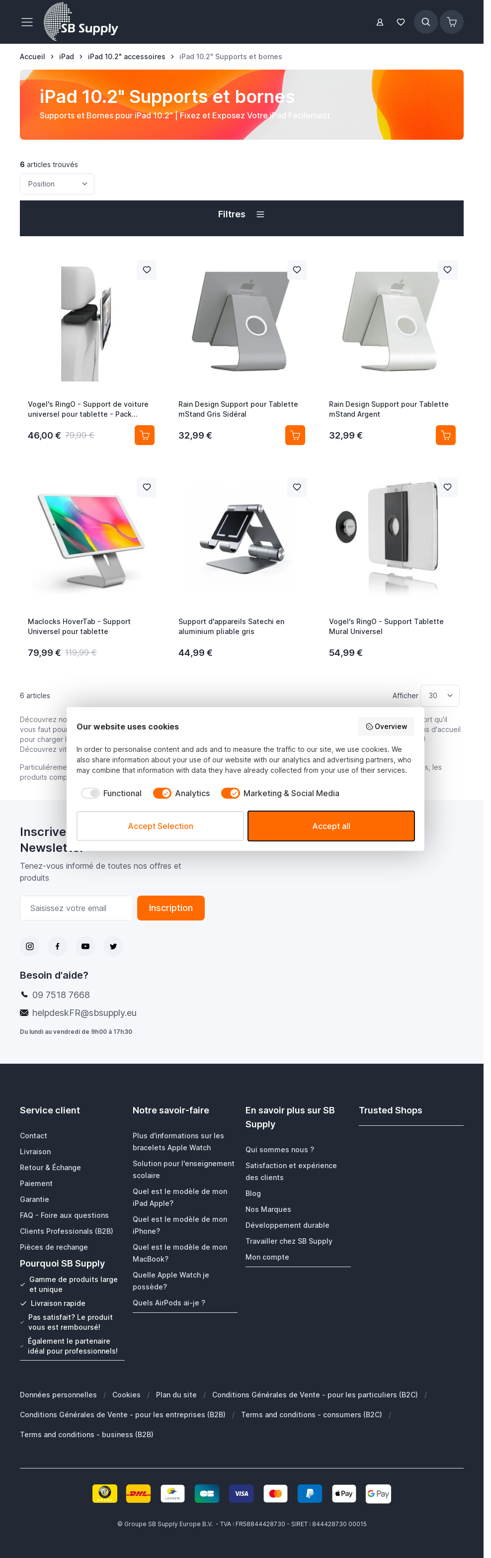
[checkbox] (109, 793)
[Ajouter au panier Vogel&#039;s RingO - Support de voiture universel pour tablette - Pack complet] (145, 435)
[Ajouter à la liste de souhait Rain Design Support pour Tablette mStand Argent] (448, 270)
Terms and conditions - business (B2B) (87, 1434)
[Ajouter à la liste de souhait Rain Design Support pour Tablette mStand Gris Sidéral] (297, 270)
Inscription (171, 908)
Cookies (126, 1394)
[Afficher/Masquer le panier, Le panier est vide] (452, 22)
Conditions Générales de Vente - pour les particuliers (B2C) (315, 1394)
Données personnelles (58, 1394)
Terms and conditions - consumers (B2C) (311, 1414)
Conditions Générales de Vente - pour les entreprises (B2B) (123, 1414)
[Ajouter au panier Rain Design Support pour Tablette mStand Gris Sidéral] (295, 435)
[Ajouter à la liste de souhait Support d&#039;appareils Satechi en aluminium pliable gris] (297, 487)
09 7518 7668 (61, 995)
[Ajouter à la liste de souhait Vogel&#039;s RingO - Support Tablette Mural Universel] (448, 487)
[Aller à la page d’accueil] (32, 57)
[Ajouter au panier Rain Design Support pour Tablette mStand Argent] (446, 435)
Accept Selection (160, 826)
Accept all (331, 826)
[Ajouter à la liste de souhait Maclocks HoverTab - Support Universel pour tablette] (147, 487)
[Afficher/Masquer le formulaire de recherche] (426, 22)
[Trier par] (57, 184)
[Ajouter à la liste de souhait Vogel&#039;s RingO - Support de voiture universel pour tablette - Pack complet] (147, 270)
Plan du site (176, 1394)
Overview (386, 726)
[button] (241, 214)
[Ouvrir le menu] (30, 22)
